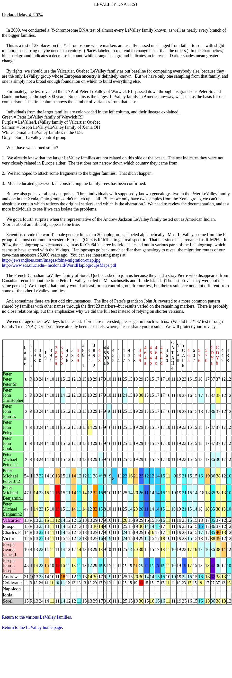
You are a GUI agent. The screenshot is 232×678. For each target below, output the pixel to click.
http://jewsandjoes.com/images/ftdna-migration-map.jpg (51, 260)
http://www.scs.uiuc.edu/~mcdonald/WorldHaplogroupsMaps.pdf (59, 265)
